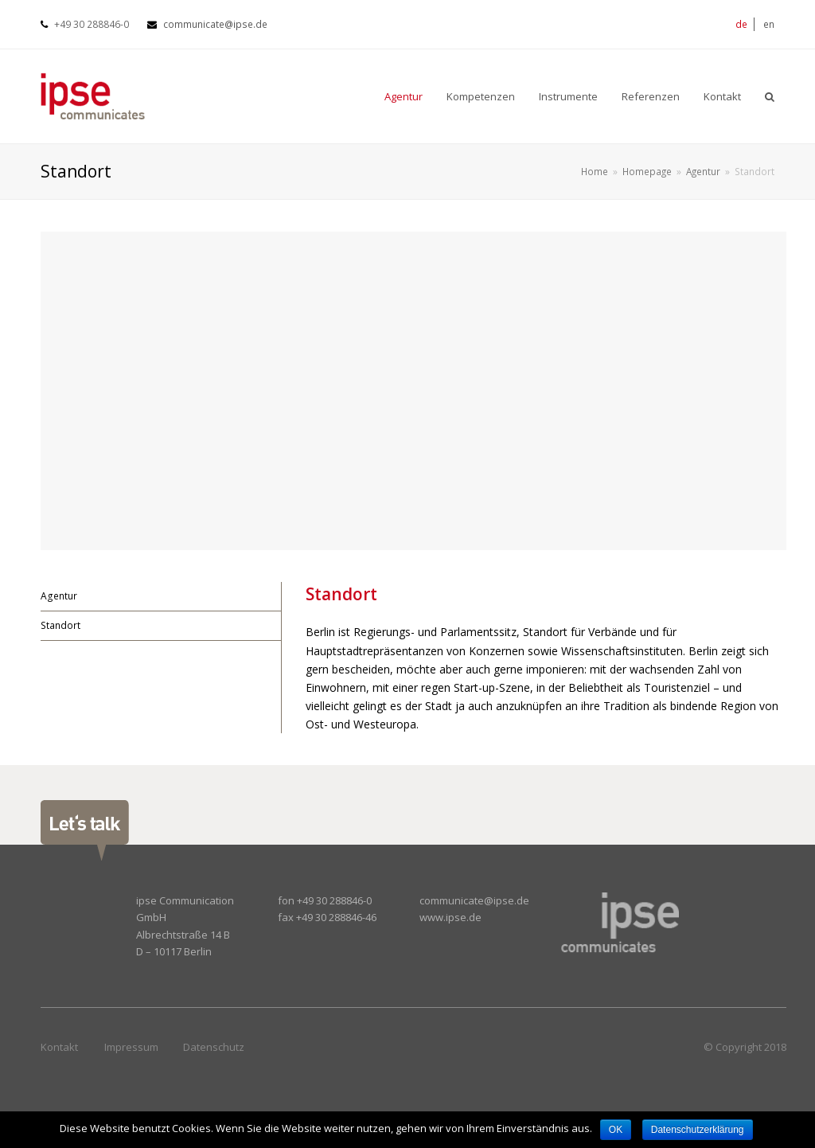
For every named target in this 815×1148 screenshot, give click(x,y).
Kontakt (59, 1047)
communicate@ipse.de (215, 24)
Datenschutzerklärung (697, 1129)
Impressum (131, 1047)
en (768, 24)
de (741, 24)
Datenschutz (213, 1047)
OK (615, 1129)
